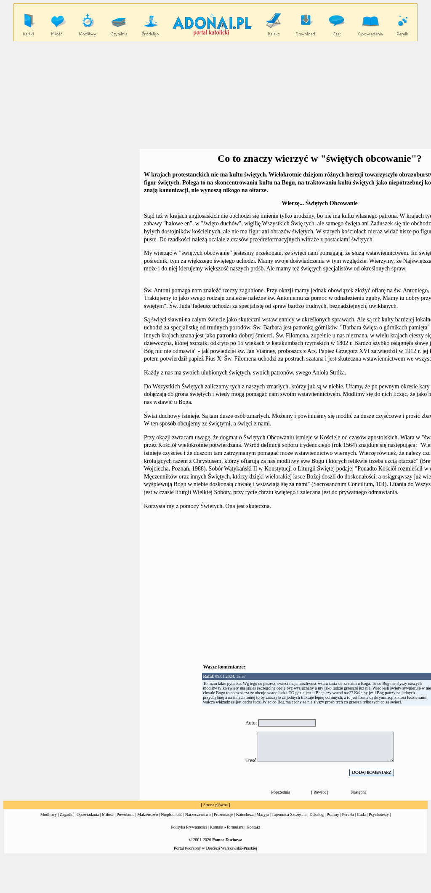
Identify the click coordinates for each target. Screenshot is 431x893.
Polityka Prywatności (189, 827)
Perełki (348, 814)
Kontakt (253, 827)
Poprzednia (280, 792)
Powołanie (125, 814)
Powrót (320, 792)
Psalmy (333, 814)
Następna (359, 792)
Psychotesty (379, 814)
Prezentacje (223, 814)
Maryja (263, 814)
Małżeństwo (147, 814)
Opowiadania (88, 814)
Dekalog (316, 814)
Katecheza (245, 814)
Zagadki (67, 814)
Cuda (361, 814)
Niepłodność (171, 814)
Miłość (108, 814)
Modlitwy (48, 814)
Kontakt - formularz (227, 827)
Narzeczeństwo (198, 814)
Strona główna (215, 804)
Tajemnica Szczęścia (288, 814)
